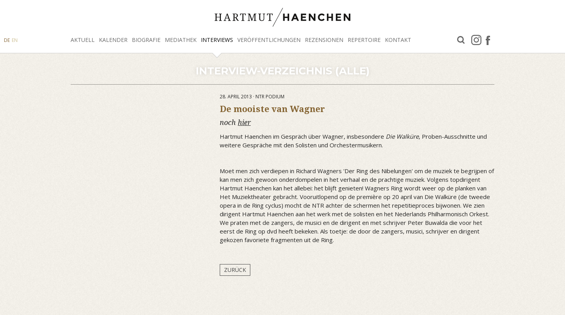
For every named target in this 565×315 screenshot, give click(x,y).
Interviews (217, 39)
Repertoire (364, 39)
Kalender (113, 39)
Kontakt (398, 39)
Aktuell (83, 39)
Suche (461, 40)
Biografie (146, 39)
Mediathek (181, 39)
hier (244, 122)
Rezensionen (324, 39)
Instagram (476, 39)
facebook (488, 39)
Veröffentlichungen (269, 39)
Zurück (235, 269)
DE (7, 40)
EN (15, 40)
